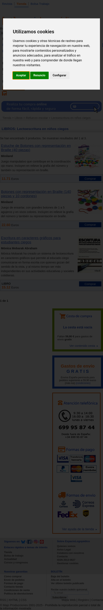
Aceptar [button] (21, 75)
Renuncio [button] (39, 75)
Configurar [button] (59, 75)
